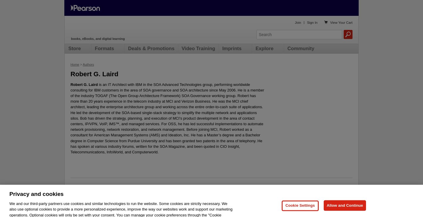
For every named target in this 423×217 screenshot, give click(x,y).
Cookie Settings (300, 210)
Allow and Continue (345, 210)
